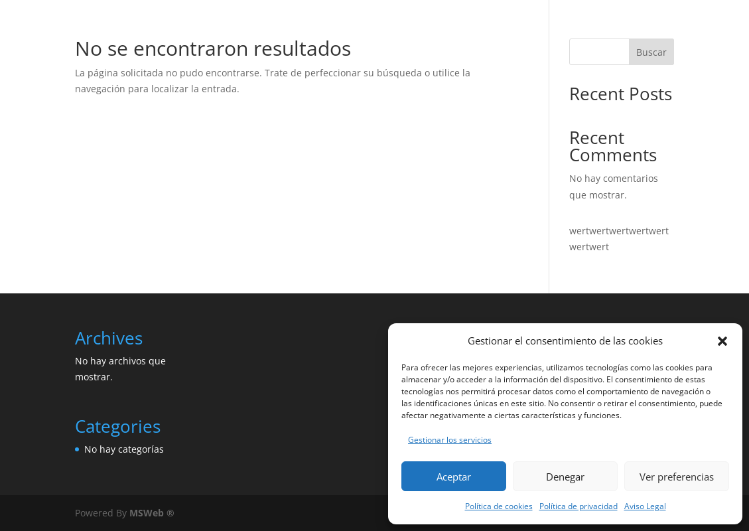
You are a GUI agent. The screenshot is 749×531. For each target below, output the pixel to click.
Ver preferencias (677, 476)
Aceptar (454, 476)
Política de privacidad (578, 506)
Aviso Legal (645, 506)
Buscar (651, 52)
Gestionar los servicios (450, 439)
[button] (722, 341)
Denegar (565, 476)
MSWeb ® (151, 512)
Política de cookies (499, 506)
